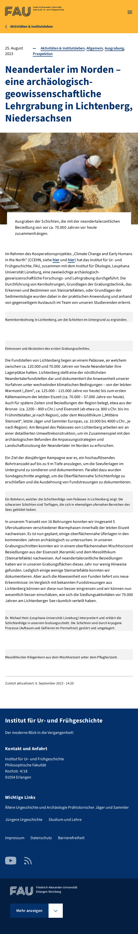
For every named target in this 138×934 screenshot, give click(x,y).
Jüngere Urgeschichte (23, 819)
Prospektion (42, 54)
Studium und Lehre (65, 819)
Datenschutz (41, 838)
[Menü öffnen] (129, 12)
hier (56, 260)
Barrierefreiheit (71, 838)
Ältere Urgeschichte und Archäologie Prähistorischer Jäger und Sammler (67, 807)
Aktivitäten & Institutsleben (63, 48)
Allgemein (97, 48)
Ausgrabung (118, 48)
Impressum (14, 838)
